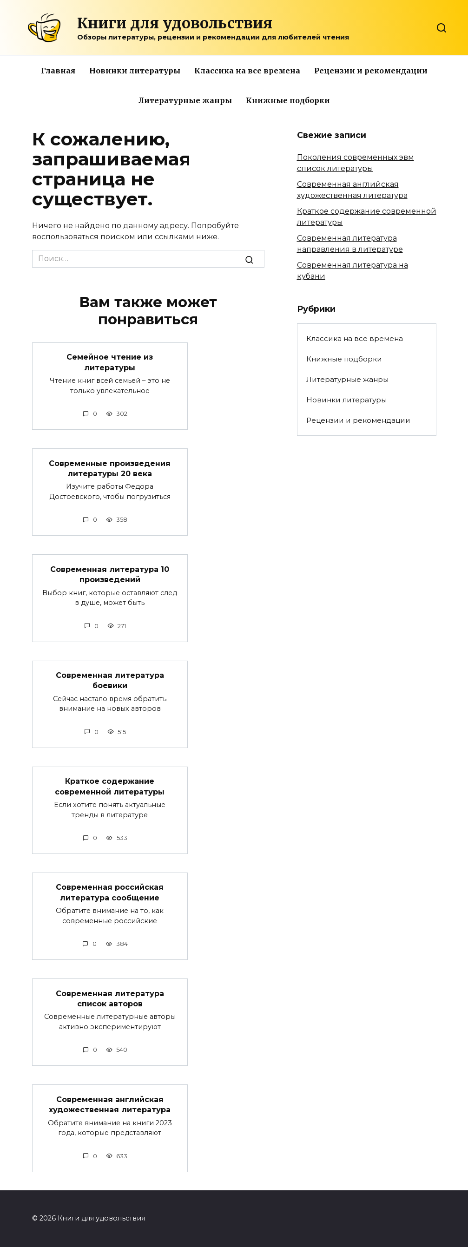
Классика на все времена (247, 70)
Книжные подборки (288, 100)
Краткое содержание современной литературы (110, 786)
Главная (58, 70)
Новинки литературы (134, 70)
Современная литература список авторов (110, 998)
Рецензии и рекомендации (371, 70)
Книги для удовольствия (174, 23)
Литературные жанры (185, 100)
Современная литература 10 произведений (109, 574)
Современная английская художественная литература (110, 1104)
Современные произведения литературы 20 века (110, 468)
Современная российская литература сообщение (110, 892)
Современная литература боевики (110, 680)
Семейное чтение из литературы (109, 362)
